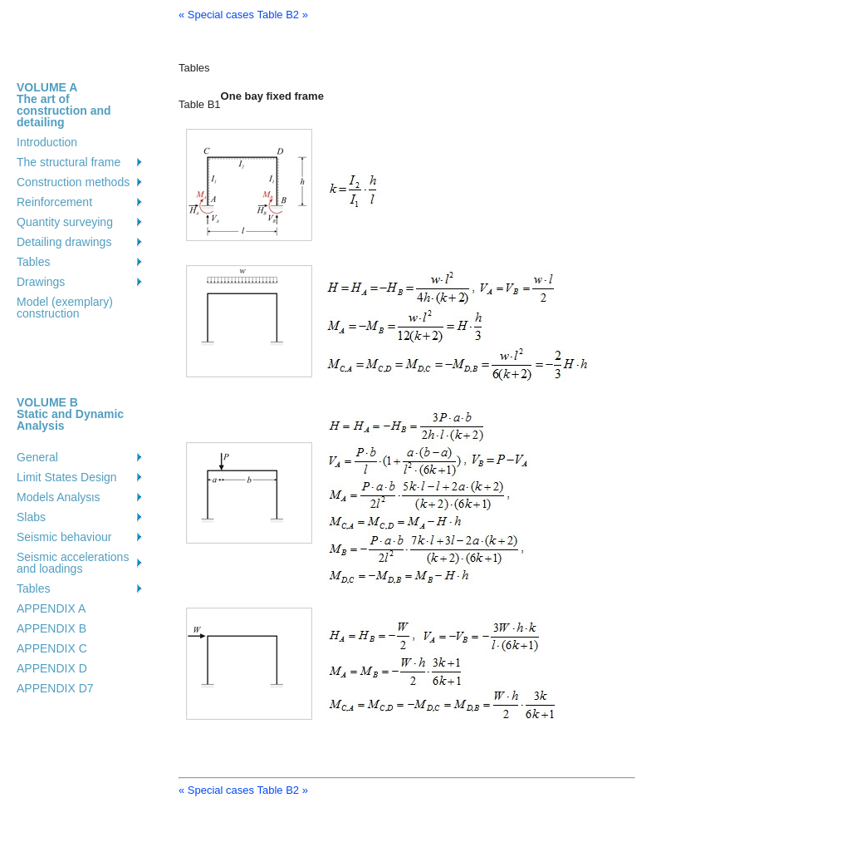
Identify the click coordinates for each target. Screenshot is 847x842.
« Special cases (216, 14)
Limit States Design (67, 477)
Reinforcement (54, 202)
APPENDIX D (52, 668)
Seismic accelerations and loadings (73, 562)
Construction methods (73, 182)
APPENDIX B (51, 628)
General (37, 457)
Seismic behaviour (64, 537)
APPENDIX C (52, 648)
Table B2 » (282, 14)
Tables (33, 261)
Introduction (47, 142)
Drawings (41, 281)
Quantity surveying (65, 222)
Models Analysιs (58, 497)
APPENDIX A (51, 608)
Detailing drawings (64, 242)
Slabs (31, 517)
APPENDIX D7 (55, 688)
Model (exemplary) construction (65, 307)
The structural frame (68, 162)
